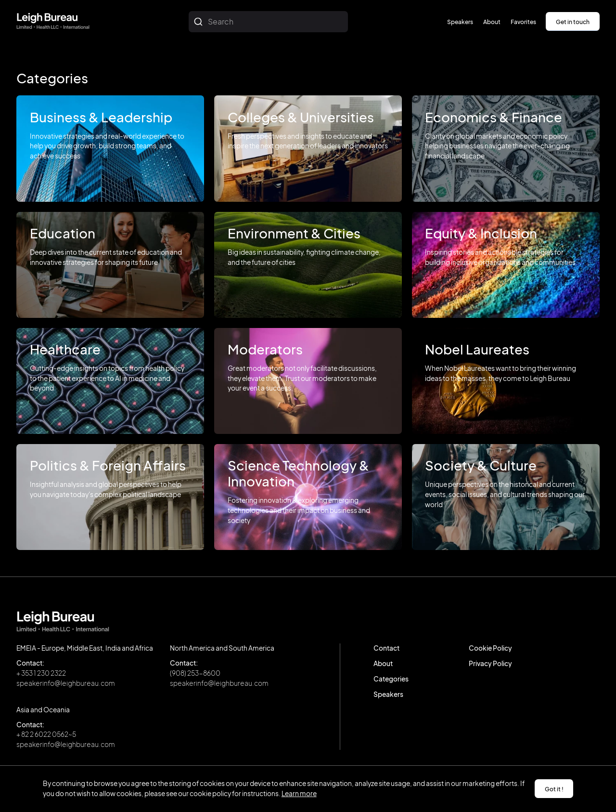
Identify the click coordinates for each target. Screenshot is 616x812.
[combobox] (268, 21)
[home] (53, 21)
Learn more (299, 793)
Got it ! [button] (554, 789)
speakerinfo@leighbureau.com (65, 683)
